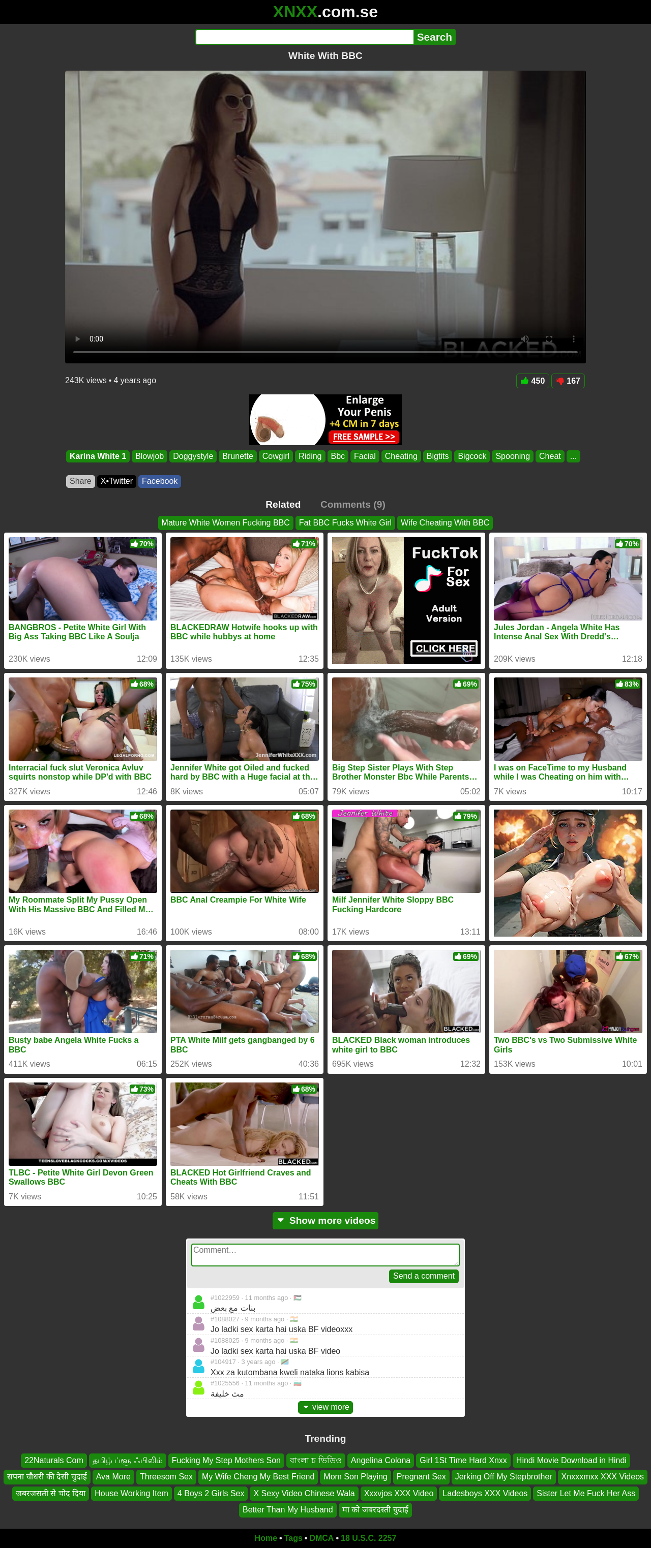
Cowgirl (275, 456)
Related (283, 504)
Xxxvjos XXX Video (399, 1493)
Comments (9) (353, 504)
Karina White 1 (98, 456)
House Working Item (131, 1493)
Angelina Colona (380, 1460)
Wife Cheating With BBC (445, 522)
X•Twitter (117, 481)
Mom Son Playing (355, 1476)
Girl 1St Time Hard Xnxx (463, 1460)
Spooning (512, 456)
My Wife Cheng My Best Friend (258, 1476)
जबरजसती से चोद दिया (50, 1493)
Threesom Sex (166, 1476)
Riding (310, 456)
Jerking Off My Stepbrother (503, 1476)
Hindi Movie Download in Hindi (571, 1460)
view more (325, 1407)
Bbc (338, 456)
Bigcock (472, 456)
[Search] (304, 37)
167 (568, 381)
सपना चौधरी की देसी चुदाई (47, 1476)
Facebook (159, 481)
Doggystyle (193, 456)
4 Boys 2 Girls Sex (211, 1493)
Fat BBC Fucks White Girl (345, 522)
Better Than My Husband (288, 1509)
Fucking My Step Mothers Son (226, 1460)
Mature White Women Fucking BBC (226, 522)
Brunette (237, 456)
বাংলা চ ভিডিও (316, 1460)
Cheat (550, 456)
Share (81, 481)
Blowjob (149, 456)
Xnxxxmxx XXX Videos (602, 1476)
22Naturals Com (53, 1460)
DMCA (321, 1538)
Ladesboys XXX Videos (484, 1493)
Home (266, 1538)
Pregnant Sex (421, 1476)
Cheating (401, 456)
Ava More (113, 1476)
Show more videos (326, 1220)
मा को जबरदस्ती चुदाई (375, 1509)
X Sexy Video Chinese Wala (303, 1493)
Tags (293, 1538)
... (573, 456)
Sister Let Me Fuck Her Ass (586, 1493)
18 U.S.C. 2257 (368, 1538)
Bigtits (438, 456)
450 (533, 381)
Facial (365, 456)
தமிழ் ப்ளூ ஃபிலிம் (128, 1460)
